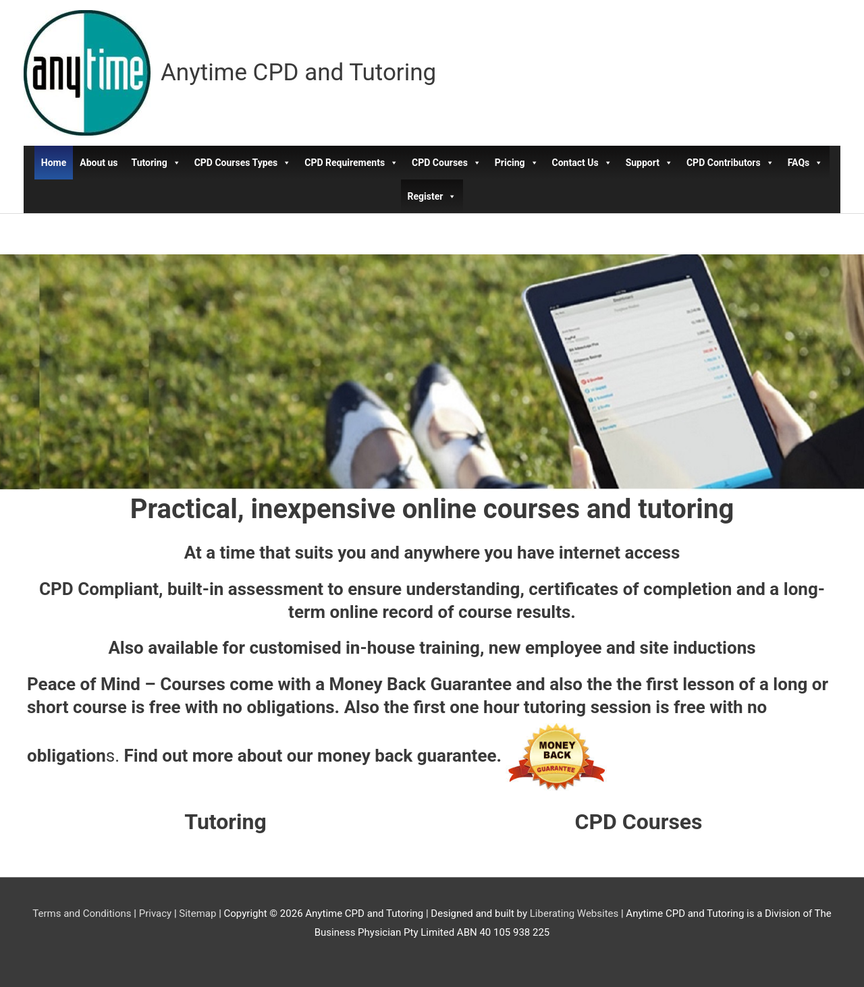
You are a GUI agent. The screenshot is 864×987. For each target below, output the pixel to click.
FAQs (806, 162)
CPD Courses (446, 162)
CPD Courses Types (243, 162)
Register (432, 196)
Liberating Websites (574, 913)
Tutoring (156, 162)
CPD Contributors (730, 162)
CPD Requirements (351, 162)
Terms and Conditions (81, 913)
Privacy (155, 913)
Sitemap (197, 913)
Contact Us (582, 162)
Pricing (517, 162)
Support (649, 162)
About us (98, 162)
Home (53, 162)
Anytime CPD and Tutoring (298, 72)
